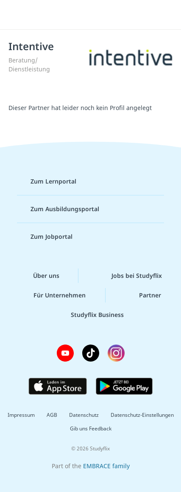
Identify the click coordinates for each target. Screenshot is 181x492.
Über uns (39, 275)
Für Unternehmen (53, 295)
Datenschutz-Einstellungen (142, 414)
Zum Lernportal (46, 181)
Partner (143, 295)
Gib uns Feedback (90, 428)
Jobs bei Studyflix (130, 275)
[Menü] (18, 14)
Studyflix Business (90, 315)
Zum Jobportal (44, 236)
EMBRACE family (106, 466)
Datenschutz (84, 414)
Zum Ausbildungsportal (58, 209)
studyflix (98, 14)
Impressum (21, 414)
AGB (52, 414)
